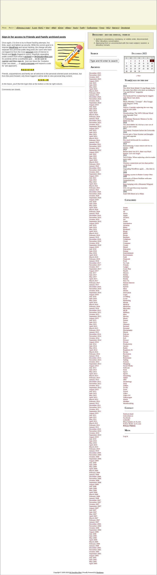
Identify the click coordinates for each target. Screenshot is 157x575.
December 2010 (95, 429)
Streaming (127, 376)
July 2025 (92, 83)
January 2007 (94, 522)
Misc (125, 314)
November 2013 (95, 360)
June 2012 (93, 393)
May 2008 (93, 490)
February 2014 (94, 354)
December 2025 (95, 73)
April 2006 (93, 540)
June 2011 (93, 417)
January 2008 (94, 498)
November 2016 (95, 289)
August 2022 (94, 152)
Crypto (125, 245)
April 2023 (93, 136)
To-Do (125, 387)
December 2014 (95, 334)
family (14, 54)
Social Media (128, 366)
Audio (125, 221)
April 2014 (93, 350)
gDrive (60, 28)
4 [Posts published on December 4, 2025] (143, 61)
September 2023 (95, 126)
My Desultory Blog (124, 11)
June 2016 (93, 298)
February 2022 (94, 164)
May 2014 (93, 348)
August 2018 (94, 247)
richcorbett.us (128, 416)
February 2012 (94, 401)
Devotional (125, 28)
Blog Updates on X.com (132, 422)
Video (125, 393)
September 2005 (95, 554)
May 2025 (93, 87)
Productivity (127, 344)
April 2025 (93, 89)
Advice (125, 209)
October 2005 (94, 552)
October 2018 (94, 243)
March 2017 (93, 281)
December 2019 (95, 215)
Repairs (126, 356)
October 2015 (94, 314)
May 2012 (93, 395)
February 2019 (94, 235)
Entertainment (128, 253)
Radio (125, 348)
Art (124, 219)
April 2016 (93, 302)
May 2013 (93, 372)
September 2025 (95, 79)
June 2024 (93, 109)
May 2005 (93, 561)
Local (125, 298)
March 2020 (93, 209)
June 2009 (93, 465)
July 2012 (92, 391)
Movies (126, 316)
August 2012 (94, 389)
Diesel (125, 247)
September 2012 (95, 387)
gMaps (68, 28)
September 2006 (95, 530)
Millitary (126, 312)
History (126, 273)
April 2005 (93, 563)
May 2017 (93, 277)
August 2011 (93, 413)
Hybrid (125, 287)
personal (29, 52)
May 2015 (93, 324)
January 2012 (94, 403)
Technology (127, 382)
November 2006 (95, 526)
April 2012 (93, 397)
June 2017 (93, 275)
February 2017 (94, 283)
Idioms (125, 291)
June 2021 (93, 180)
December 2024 (95, 97)
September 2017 (95, 269)
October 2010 (94, 433)
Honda (125, 279)
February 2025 (94, 93)
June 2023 (93, 132)
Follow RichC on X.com (132, 424)
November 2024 (95, 99)
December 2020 (95, 192)
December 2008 (95, 476)
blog (47, 28)
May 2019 (93, 229)
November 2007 (95, 502)
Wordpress (99, 572)
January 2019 (94, 237)
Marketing (127, 300)
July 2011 (92, 415)
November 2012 (95, 383)
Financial (126, 259)
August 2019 (94, 223)
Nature (125, 320)
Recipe (125, 352)
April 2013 (93, 374)
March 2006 (93, 542)
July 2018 (92, 249)
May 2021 (93, 182)
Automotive (127, 223)
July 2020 (92, 202)
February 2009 (94, 472)
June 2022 (93, 156)
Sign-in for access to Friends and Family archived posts (34, 37)
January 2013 (94, 380)
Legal (125, 294)
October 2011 (94, 409)
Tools (125, 389)
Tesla (125, 383)
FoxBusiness (92, 28)
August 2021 (94, 176)
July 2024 (92, 107)
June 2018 (93, 251)
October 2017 (94, 267)
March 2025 (93, 91)
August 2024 (94, 105)
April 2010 (93, 445)
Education (127, 249)
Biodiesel (126, 229)
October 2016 (94, 291)
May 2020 (93, 205)
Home (4, 28)
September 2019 (95, 221)
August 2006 (94, 532)
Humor (125, 285)
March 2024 (93, 115)
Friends (126, 265)
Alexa (125, 213)
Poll (124, 338)
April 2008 (93, 492)
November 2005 (95, 550)
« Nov (138, 76)
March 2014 (93, 352)
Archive (126, 217)
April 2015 (93, 326)
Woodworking (128, 403)
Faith (125, 257)
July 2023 (92, 130)
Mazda (125, 302)
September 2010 (95, 435)
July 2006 (92, 534)
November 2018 (95, 241)
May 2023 (93, 134)
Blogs (125, 231)
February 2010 (94, 449)
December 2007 (95, 500)
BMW (125, 233)
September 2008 (95, 482)
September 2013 (95, 364)
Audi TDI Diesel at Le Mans (133, 194)
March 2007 (93, 518)
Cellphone (127, 239)
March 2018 (93, 257)
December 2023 (95, 120)
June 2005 (93, 559)
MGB (125, 310)
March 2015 (93, 328)
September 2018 (95, 245)
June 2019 (93, 227)
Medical (126, 304)
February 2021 (94, 188)
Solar (125, 370)
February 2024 (94, 117)
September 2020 (95, 198)
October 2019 (94, 219)
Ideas (125, 289)
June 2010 (93, 441)
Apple (125, 215)
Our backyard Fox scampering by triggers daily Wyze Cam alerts (138, 97)
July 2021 (92, 178)
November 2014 (95, 336)
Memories (127, 306)
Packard (126, 326)
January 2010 (94, 451)
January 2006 (94, 546)
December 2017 (95, 263)
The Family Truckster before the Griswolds (139, 130)
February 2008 (94, 496)
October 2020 (94, 196)
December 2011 (95, 405)
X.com (34, 28)
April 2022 (93, 160)
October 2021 (94, 172)
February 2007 (94, 520)
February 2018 (94, 259)
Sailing (125, 360)
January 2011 (94, 427)
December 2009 (95, 453)
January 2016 (94, 308)
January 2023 (94, 142)
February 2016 (94, 306)
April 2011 (93, 421)
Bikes (125, 227)
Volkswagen (127, 397)
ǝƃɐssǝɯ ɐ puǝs (23, 28)
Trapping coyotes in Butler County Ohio (138, 175)
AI (124, 211)
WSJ (108, 28)
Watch (125, 399)
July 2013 (92, 368)
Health (125, 271)
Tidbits (125, 385)
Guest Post (127, 269)
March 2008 (93, 494)
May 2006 (93, 538)
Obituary (126, 324)
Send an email (128, 414)
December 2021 (95, 168)
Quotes (125, 346)
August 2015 (94, 318)
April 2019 (93, 231)
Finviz (101, 28)
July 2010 (92, 439)
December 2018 (95, 239)
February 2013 (94, 378)
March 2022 (93, 162)
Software (126, 368)
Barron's (115, 28)
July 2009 (92, 463)
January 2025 (94, 95)
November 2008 (95, 478)
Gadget (125, 267)
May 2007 (93, 514)
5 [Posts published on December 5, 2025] (147, 61)
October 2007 (94, 504)
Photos (125, 332)
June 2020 (93, 204)
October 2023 (94, 124)
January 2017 (94, 285)
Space (125, 372)
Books (125, 235)
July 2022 (92, 154)
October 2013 (94, 362)
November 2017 (95, 265)
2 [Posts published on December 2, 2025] (135, 61)
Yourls (75, 28)
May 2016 (93, 300)
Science (126, 362)
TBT (125, 380)
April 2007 (93, 516)
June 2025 (93, 85)
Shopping (126, 364)
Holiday (126, 277)
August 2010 (94, 437)
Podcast (126, 334)
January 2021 (94, 190)
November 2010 (95, 431)
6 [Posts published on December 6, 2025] (152, 61)
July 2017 (92, 273)
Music (125, 318)
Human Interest (128, 283)
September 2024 (95, 103)
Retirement (127, 358)
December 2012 (95, 382)
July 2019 (92, 225)
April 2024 (93, 113)
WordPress (13, 47)
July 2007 (92, 510)
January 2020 (94, 213)
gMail (53, 28)
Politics (126, 336)
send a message (28, 63)
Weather (126, 401)
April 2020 (93, 207)
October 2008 (94, 480)
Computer (126, 243)
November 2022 (95, 146)
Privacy (126, 340)
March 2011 (93, 423)
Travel (125, 391)
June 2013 (93, 370)
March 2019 (93, 233)
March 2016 (93, 304)
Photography (127, 330)
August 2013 (94, 366)
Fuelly (82, 28)
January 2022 (94, 166)
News (125, 322)
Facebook (126, 418)
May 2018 (93, 253)
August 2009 (94, 461)
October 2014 (94, 338)
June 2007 (93, 512)
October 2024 (94, 101)
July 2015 (92, 320)
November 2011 (95, 407)
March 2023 (93, 138)
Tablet (125, 378)
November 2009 (95, 455)
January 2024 (94, 118)
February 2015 (94, 330)
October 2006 (94, 528)
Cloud (125, 241)
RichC (40, 28)
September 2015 (95, 316)
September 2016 (95, 293)
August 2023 (94, 128)
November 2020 (95, 194)
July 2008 (92, 486)
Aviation (126, 225)
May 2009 (93, 467)
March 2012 (93, 399)
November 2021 (95, 170)
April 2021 (93, 184)
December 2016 (95, 287)
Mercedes (126, 308)
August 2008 (94, 484)
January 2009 (94, 474)
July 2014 (92, 344)
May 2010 (93, 443)
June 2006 (93, 536)
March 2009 (93, 471)
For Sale (126, 263)
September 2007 (95, 506)
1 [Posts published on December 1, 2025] (130, 61)
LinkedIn (126, 420)
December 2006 (95, 524)
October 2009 (94, 457)
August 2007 (94, 508)
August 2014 (94, 342)
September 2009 (95, 459)
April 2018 (93, 255)
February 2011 (94, 425)
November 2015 (95, 312)
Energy (125, 251)
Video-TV (127, 395)
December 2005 (95, 548)
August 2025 (94, 81)
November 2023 (95, 122)
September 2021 (95, 174)
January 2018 (94, 261)
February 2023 (94, 140)
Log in (125, 436)
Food (125, 261)
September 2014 (95, 340)
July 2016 (92, 296)
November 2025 (95, 75)
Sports (125, 374)
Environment (128, 255)
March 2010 (93, 447)
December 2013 (95, 358)
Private (125, 342)
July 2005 (92, 558)
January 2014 (94, 356)
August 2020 (94, 200)
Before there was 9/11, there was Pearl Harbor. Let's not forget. (137, 152)
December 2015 (95, 310)
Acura (125, 207)
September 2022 (95, 150)
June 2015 (93, 322)
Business (126, 237)
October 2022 (94, 148)
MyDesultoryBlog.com (44, 57)
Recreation (127, 354)
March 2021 (93, 186)
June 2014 (93, 346)
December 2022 (95, 144)
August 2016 (94, 294)
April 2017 (93, 279)
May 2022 (93, 158)
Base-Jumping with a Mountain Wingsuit (138, 184)
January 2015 (94, 332)
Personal (126, 328)
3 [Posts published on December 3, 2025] (139, 61)
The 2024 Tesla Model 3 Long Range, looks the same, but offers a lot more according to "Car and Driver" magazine (139, 90)
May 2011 (93, 419)
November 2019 (95, 217)
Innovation (127, 293)
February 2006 (94, 544)
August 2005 (94, 556)
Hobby (125, 275)
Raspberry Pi (128, 350)
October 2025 (94, 77)
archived (27, 57)
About (11, 28)
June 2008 (93, 488)
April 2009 (93, 469)
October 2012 (94, 385)
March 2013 (93, 376)
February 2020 (94, 211)
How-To (126, 281)
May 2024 (93, 111)
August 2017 (94, 271)
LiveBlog (126, 296)
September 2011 (95, 411)
